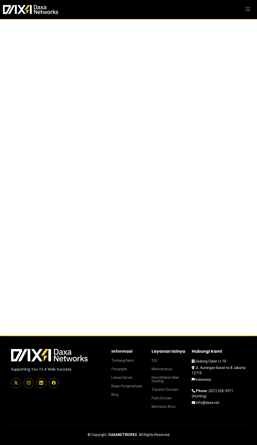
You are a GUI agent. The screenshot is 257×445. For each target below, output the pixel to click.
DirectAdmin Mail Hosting (165, 379)
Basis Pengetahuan (126, 386)
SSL (155, 360)
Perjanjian (119, 369)
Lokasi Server (122, 377)
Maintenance (162, 369)
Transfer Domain (165, 389)
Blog (114, 394)
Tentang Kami (122, 360)
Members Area (163, 406)
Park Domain (162, 398)
